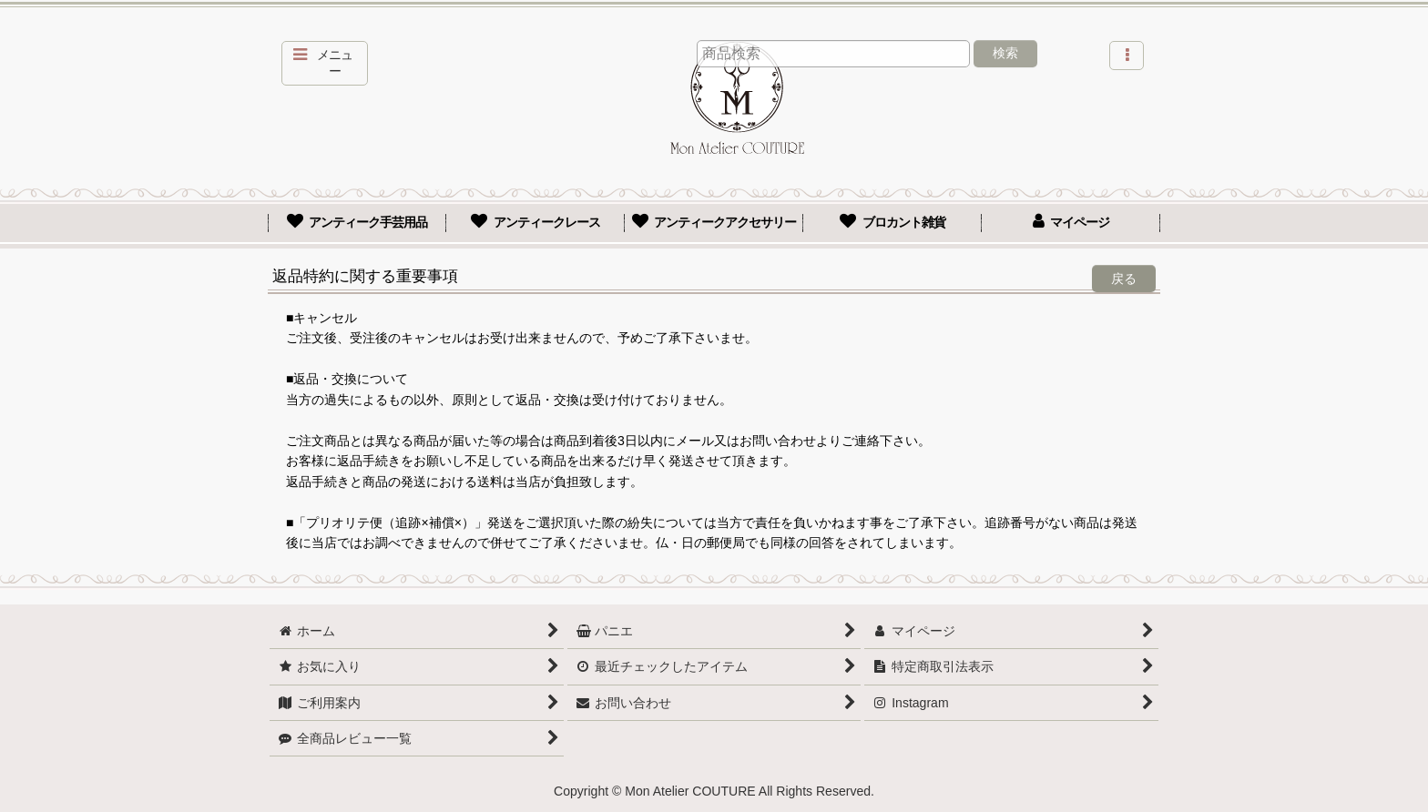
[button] (324, 63)
